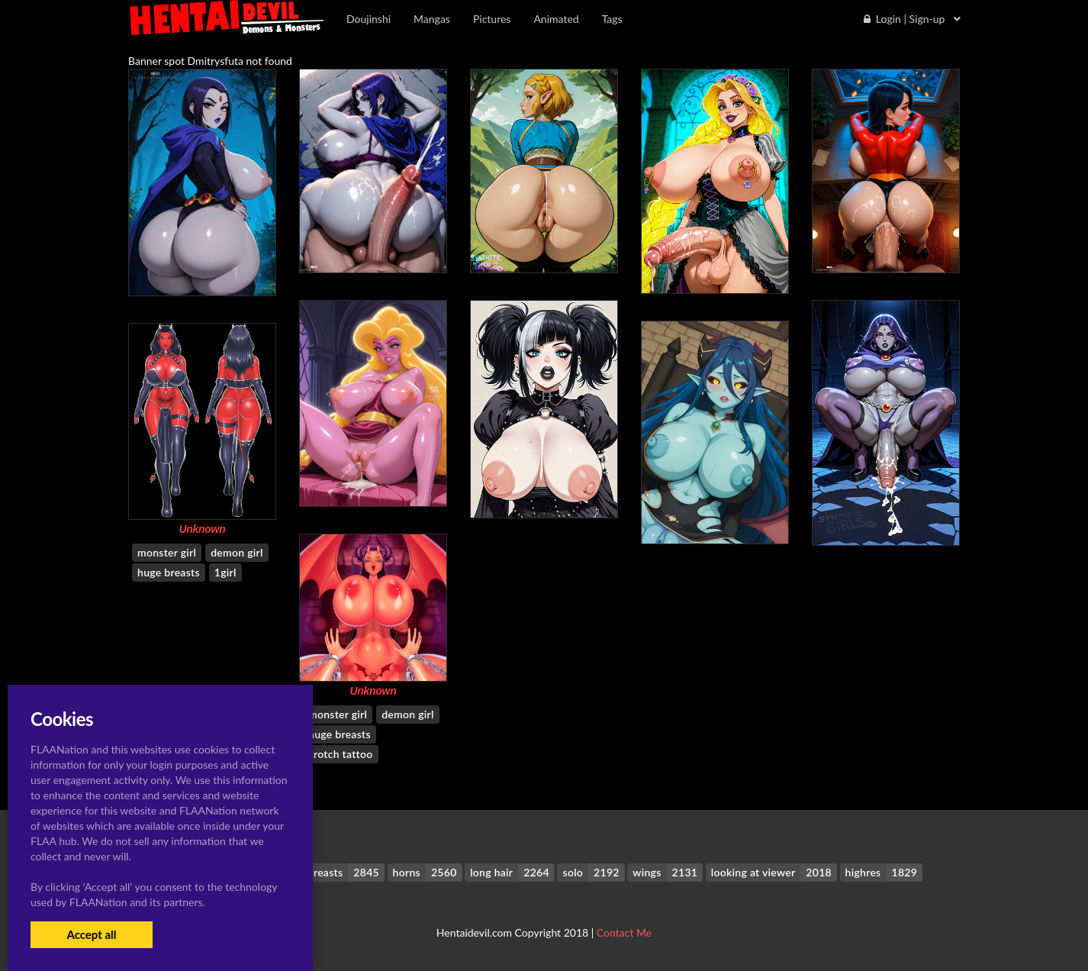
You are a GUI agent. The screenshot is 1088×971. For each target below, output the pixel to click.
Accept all (91, 934)
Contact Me (624, 932)
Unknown (202, 529)
